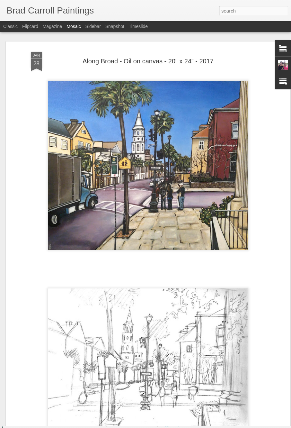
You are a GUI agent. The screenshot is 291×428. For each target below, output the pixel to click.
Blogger (166, 424)
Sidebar (93, 26)
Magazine (52, 26)
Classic (10, 26)
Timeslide (138, 26)
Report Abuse (184, 424)
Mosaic (73, 26)
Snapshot (114, 26)
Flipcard (30, 26)
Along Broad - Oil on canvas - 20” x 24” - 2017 (148, 46)
